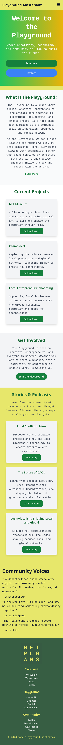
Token (31, 730)
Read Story (31, 457)
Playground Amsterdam (22, 5)
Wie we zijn (31, 674)
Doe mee (31, 63)
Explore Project (32, 231)
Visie (31, 681)
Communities (31, 707)
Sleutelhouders (31, 723)
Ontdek (31, 704)
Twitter (31, 720)
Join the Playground (31, 376)
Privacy (31, 684)
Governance (31, 726)
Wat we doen (31, 678)
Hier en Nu (31, 697)
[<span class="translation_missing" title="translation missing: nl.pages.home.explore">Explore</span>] (31, 73)
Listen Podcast (31, 503)
